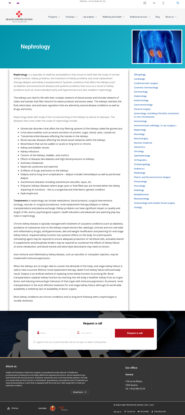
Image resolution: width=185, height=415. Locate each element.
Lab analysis (97, 17)
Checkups (81, 17)
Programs (65, 17)
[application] (70, 17)
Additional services (144, 17)
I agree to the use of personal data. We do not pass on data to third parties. (71, 342)
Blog (160, 17)
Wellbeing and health (119, 17)
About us (171, 17)
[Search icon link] (178, 3)
